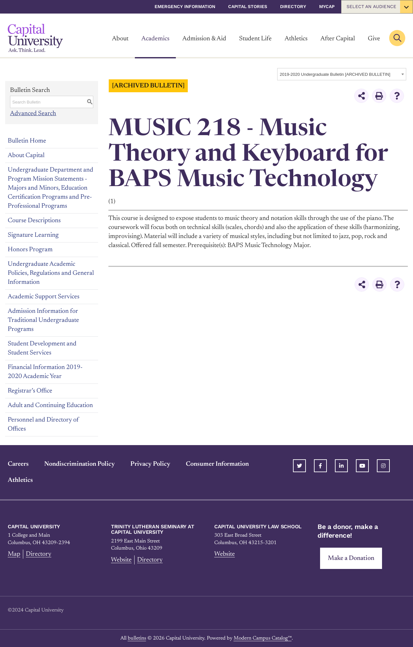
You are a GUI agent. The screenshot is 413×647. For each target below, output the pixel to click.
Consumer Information (217, 464)
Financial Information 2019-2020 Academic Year (45, 371)
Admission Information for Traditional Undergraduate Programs (43, 320)
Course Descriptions (34, 220)
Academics (155, 38)
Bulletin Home (27, 140)
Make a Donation (351, 558)
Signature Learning (33, 235)
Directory (293, 6)
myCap (327, 6)
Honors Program (30, 249)
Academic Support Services (43, 296)
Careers (18, 464)
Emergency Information (185, 6)
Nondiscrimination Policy (79, 464)
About (120, 38)
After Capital (337, 38)
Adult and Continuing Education (50, 405)
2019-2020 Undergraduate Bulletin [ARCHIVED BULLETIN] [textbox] (335, 74)
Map (14, 554)
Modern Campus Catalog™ (263, 638)
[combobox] (341, 74)
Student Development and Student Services (42, 348)
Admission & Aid (204, 38)
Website (121, 559)
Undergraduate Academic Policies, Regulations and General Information (51, 273)
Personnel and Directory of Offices (43, 424)
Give (374, 38)
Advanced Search (33, 113)
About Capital (26, 155)
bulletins (137, 638)
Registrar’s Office (30, 390)
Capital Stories (247, 6)
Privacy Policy (150, 464)
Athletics (296, 38)
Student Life (255, 38)
